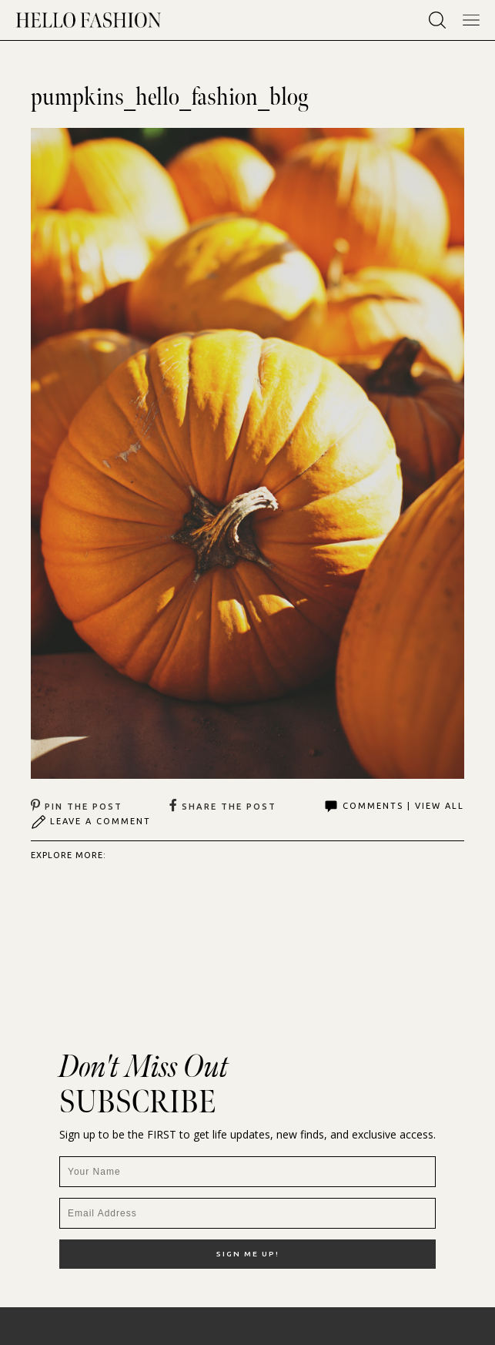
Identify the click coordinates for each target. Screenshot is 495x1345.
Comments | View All (393, 806)
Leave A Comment (91, 822)
